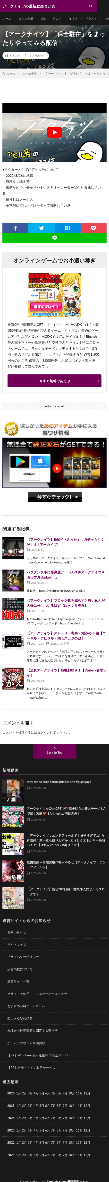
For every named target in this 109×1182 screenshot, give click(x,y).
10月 (71, 1106)
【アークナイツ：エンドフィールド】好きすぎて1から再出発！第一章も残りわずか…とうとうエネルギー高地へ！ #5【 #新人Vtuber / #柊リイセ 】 (66, 840)
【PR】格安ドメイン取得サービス (31, 1068)
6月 (47, 1093)
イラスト (91, 18)
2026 (11, 1093)
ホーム (6, 18)
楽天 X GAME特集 (20, 1018)
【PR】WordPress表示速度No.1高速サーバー (39, 1055)
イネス (73, 18)
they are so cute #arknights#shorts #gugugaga (59, 782)
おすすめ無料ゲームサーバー (27, 1006)
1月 (18, 1093)
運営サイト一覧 (18, 981)
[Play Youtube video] (54, 132)
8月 (59, 1106)
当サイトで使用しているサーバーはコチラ (37, 994)
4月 (36, 1093)
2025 (11, 1106)
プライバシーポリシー (23, 957)
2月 (24, 1093)
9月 (64, 1106)
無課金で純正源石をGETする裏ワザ (32, 1030)
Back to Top (54, 752)
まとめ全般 (26, 18)
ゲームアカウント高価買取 (26, 1043)
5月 (41, 1093)
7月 (53, 1106)
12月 (87, 1106)
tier (43, 18)
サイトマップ (16, 944)
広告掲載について (20, 969)
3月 (30, 1093)
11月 (79, 1106)
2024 (11, 1118)
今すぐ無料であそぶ (54, 381)
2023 (11, 1130)
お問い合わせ (16, 932)
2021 (11, 1155)
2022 (11, 1142)
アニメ (57, 18)
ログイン (43, 732)
